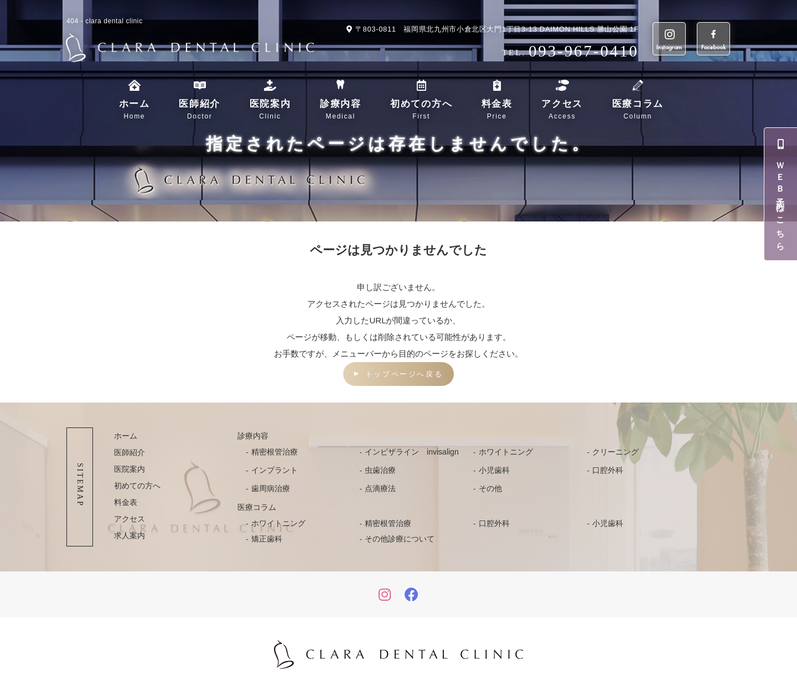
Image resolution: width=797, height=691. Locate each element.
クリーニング (615, 451)
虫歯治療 (380, 470)
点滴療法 (380, 488)
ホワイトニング (506, 451)
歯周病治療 (270, 488)
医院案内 (270, 110)
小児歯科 (494, 470)
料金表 (497, 110)
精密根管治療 (274, 451)
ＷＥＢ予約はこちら (781, 194)
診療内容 (340, 110)
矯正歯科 (266, 538)
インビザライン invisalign (412, 451)
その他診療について (399, 538)
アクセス (562, 110)
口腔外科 (607, 470)
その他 (490, 488)
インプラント (274, 470)
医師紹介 (199, 110)
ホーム (134, 110)
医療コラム (638, 110)
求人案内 (129, 535)
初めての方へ (421, 110)
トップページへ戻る (404, 374)
